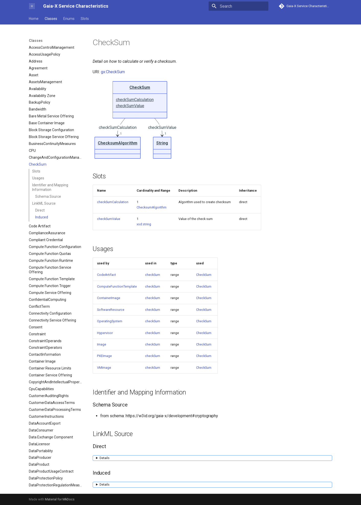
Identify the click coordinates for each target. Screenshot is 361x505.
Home (34, 19)
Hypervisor (105, 333)
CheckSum (203, 275)
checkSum (152, 275)
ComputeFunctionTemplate (117, 286)
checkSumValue (108, 219)
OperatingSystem (109, 321)
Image (101, 344)
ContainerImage (108, 298)
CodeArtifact (106, 275)
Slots (85, 19)
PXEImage (104, 356)
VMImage (104, 367)
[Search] (238, 6)
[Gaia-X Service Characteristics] (32, 6)
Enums (69, 19)
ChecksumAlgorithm (151, 207)
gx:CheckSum (113, 71)
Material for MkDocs (60, 499)
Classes (51, 19)
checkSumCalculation (112, 202)
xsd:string (144, 224)
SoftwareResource (110, 310)
